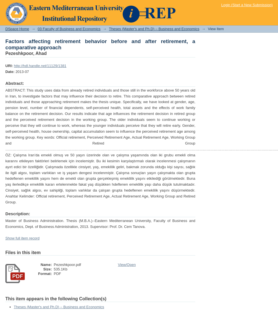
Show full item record (22, 238)
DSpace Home (17, 29)
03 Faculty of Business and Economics (69, 29)
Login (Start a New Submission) (247, 5)
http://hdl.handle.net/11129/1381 (40, 66)
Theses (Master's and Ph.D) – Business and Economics (154, 29)
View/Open (127, 265)
